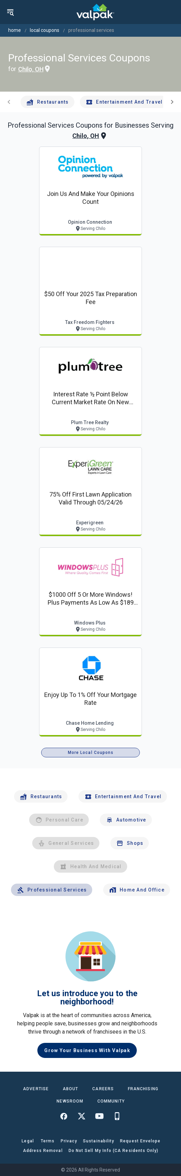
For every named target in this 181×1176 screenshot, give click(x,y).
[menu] (10, 12)
